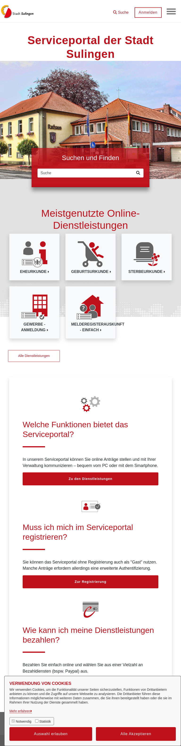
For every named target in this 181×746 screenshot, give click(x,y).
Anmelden (147, 12)
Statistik (45, 721)
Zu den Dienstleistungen (90, 479)
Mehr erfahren (19, 711)
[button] (121, 10)
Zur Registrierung (90, 582)
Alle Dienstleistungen (34, 356)
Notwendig (23, 721)
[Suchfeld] (86, 173)
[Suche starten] (139, 173)
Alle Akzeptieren (135, 734)
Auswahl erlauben (51, 734)
